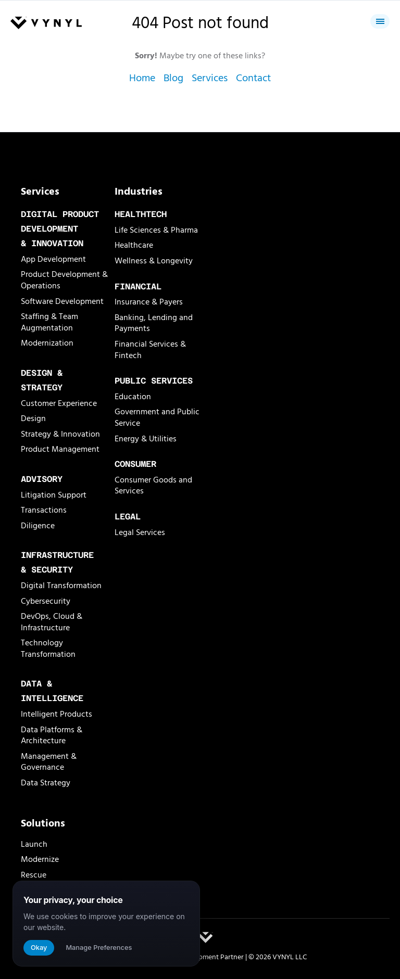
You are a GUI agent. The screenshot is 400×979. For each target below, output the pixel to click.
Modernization (47, 343)
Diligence (38, 525)
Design (33, 418)
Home (142, 78)
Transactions (44, 510)
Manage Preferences (99, 947)
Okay (39, 947)
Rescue (33, 875)
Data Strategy (45, 783)
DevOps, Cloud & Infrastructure (51, 622)
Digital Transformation (61, 585)
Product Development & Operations (64, 280)
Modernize (40, 859)
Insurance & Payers (149, 302)
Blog (173, 78)
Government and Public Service (157, 417)
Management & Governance (49, 762)
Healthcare (134, 245)
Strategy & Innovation (60, 434)
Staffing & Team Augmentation (49, 322)
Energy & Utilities (146, 438)
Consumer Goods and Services (153, 485)
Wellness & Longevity (154, 260)
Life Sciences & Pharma (156, 230)
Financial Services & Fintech (150, 349)
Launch (34, 844)
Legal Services (140, 532)
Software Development (62, 301)
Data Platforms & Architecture (51, 735)
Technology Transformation (48, 648)
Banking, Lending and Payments (154, 323)
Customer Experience (59, 403)
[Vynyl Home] (46, 23)
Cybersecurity (45, 601)
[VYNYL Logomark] (205, 937)
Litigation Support (53, 495)
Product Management (60, 449)
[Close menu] (380, 21)
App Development (53, 259)
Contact (253, 78)
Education (133, 396)
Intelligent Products (56, 714)
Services (210, 78)
